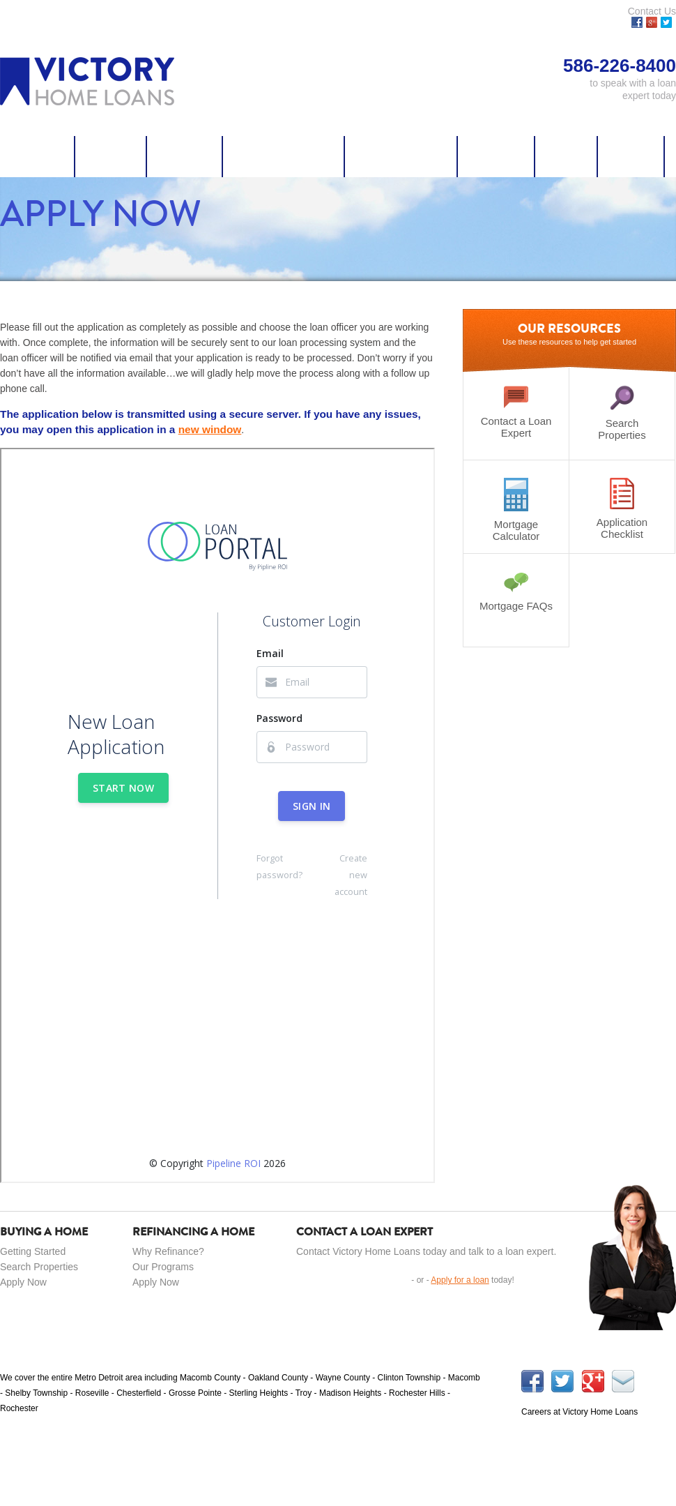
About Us (631, 156)
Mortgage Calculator (516, 510)
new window (210, 429)
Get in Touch (350, 1279)
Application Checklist (622, 509)
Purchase (111, 156)
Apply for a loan (460, 1280)
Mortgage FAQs (516, 591)
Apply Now (37, 156)
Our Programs (163, 1266)
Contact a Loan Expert (516, 411)
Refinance (185, 156)
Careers (567, 156)
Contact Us (652, 11)
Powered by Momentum (631, 1489)
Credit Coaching (401, 156)
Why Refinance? (168, 1251)
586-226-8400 (357, 1489)
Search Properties (284, 156)
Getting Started (33, 1251)
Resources (496, 156)
